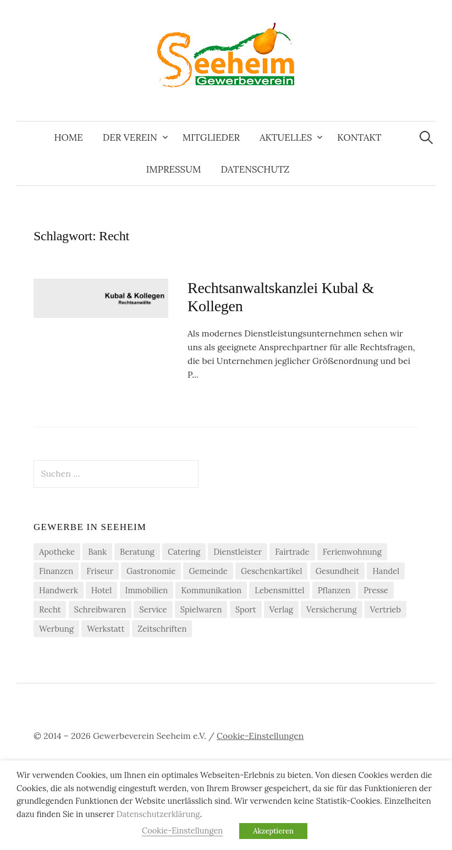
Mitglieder (211, 137)
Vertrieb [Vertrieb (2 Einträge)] (385, 609)
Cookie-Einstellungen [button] (182, 830)
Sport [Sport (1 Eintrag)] (245, 609)
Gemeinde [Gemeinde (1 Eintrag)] (208, 571)
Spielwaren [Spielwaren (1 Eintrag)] (201, 609)
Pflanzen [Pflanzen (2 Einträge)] (334, 590)
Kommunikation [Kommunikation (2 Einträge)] (211, 590)
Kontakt (359, 137)
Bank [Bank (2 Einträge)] (97, 552)
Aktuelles (286, 137)
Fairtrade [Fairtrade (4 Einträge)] (292, 552)
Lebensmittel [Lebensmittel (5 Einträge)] (279, 590)
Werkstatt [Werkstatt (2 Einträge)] (105, 628)
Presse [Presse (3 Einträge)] (375, 590)
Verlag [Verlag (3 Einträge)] (281, 609)
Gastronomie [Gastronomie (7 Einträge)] (150, 571)
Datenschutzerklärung (158, 814)
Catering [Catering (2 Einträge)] (184, 552)
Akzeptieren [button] (273, 831)
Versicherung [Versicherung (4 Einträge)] (331, 609)
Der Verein (130, 137)
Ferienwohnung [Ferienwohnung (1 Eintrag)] (352, 552)
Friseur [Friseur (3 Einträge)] (99, 571)
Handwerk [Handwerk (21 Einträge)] (58, 590)
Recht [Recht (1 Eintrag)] (49, 609)
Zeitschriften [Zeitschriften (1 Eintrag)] (161, 628)
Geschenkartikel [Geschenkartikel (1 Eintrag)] (271, 571)
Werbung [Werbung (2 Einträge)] (56, 628)
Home (68, 137)
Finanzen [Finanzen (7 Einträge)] (56, 571)
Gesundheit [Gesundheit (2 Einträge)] (338, 571)
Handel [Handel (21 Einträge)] (385, 571)
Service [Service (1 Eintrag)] (153, 609)
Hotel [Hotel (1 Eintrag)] (101, 590)
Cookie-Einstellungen (260, 735)
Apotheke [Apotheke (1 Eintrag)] (57, 552)
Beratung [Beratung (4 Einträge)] (137, 552)
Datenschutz (255, 169)
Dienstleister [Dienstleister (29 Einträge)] (237, 552)
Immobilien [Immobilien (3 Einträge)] (146, 590)
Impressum (173, 169)
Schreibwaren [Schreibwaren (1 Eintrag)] (100, 609)
